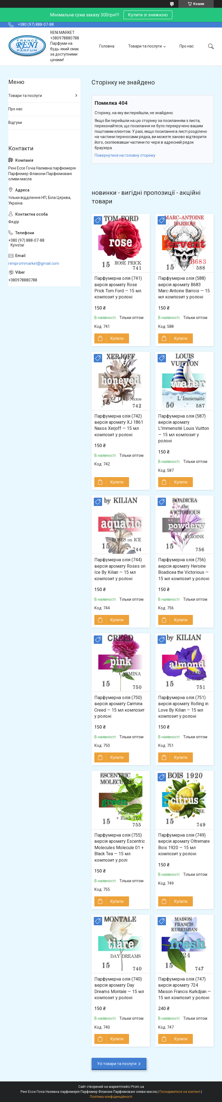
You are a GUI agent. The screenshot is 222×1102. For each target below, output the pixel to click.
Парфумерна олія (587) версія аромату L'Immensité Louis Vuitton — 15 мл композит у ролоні (183, 428)
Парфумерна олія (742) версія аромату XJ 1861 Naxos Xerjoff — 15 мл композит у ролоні (118, 425)
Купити (116, 338)
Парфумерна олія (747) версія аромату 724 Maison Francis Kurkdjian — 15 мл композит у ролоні (184, 988)
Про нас (187, 46)
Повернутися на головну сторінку (125, 155)
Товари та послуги (145, 46)
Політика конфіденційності (111, 1097)
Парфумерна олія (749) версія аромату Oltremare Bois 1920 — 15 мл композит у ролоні (184, 844)
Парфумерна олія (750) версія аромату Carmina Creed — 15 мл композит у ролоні (119, 707)
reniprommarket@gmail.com (33, 263)
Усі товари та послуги (117, 1063)
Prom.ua (137, 1087)
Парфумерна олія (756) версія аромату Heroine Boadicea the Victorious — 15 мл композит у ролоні (183, 569)
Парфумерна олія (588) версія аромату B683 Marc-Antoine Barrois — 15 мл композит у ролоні (184, 288)
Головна (106, 46)
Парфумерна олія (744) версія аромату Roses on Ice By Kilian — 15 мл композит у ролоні (119, 569)
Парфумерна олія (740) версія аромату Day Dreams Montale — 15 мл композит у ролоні (119, 988)
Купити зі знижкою (148, 15)
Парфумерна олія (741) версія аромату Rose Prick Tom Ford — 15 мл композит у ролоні (118, 288)
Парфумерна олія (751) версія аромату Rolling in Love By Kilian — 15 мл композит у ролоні (183, 707)
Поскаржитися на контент (179, 1092)
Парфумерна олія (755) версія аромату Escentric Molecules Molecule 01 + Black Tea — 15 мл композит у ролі (119, 847)
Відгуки (15, 122)
